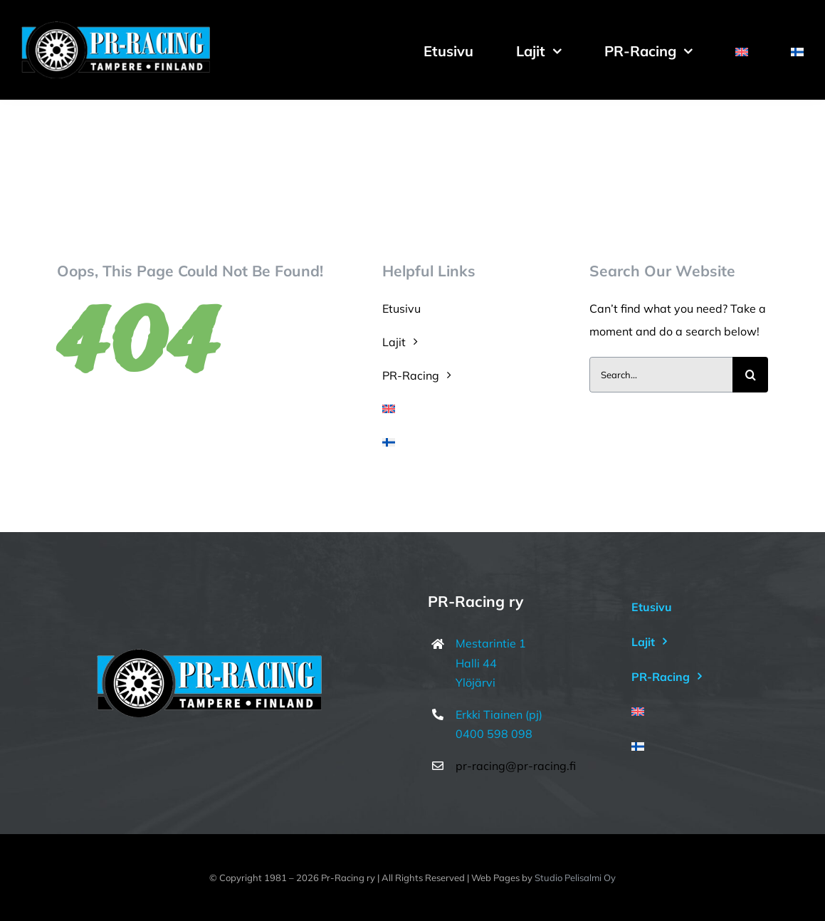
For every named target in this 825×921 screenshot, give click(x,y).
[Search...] (660, 374)
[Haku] (750, 374)
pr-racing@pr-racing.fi (516, 766)
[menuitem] (741, 49)
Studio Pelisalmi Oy (575, 877)
